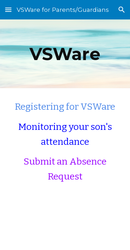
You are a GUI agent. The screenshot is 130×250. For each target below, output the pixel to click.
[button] (8, 9)
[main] (65, 54)
